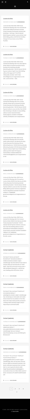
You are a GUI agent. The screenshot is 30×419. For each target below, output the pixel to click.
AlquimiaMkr (15, 411)
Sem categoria (13, 46)
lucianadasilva (21, 21)
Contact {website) (8, 250)
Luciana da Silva (8, 18)
